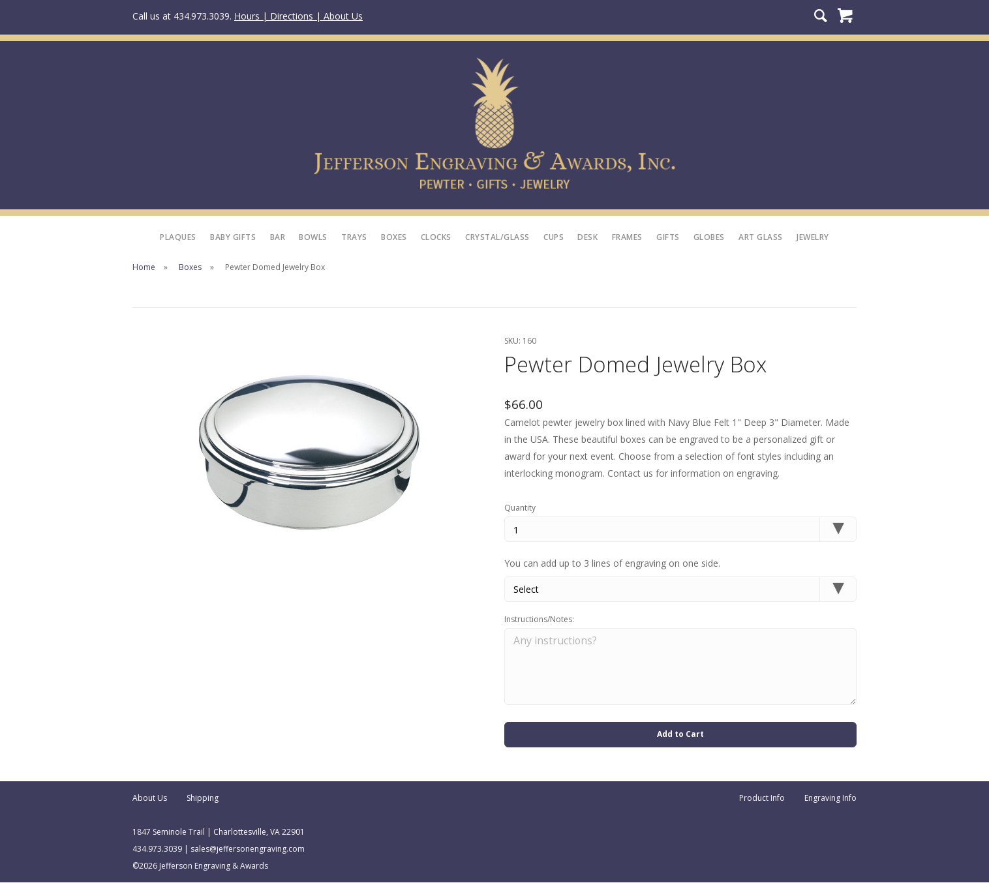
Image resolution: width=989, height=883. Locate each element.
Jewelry (813, 237)
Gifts (668, 237)
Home (143, 267)
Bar (278, 237)
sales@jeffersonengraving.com (247, 849)
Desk (587, 237)
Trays (354, 237)
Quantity (520, 507)
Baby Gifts (233, 237)
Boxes (394, 237)
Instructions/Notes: (539, 619)
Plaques (178, 237)
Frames (627, 237)
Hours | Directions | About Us (298, 16)
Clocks (436, 237)
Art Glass (760, 237)
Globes (709, 237)
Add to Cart (680, 734)
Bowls (313, 237)
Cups (553, 237)
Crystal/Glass (497, 237)
